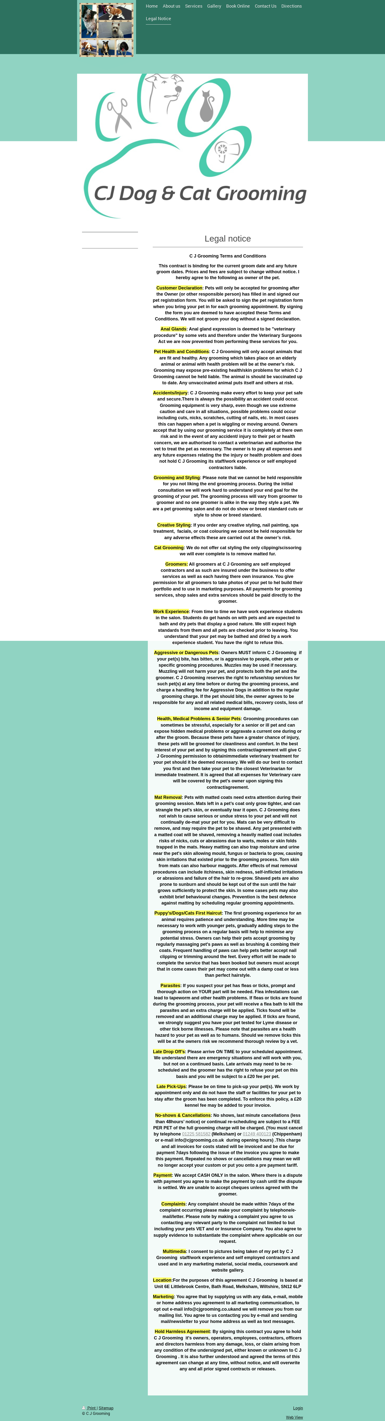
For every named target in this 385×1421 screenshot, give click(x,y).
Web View (294, 1417)
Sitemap (106, 1407)
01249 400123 (257, 1134)
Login (298, 1407)
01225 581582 (196, 1134)
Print (89, 1407)
